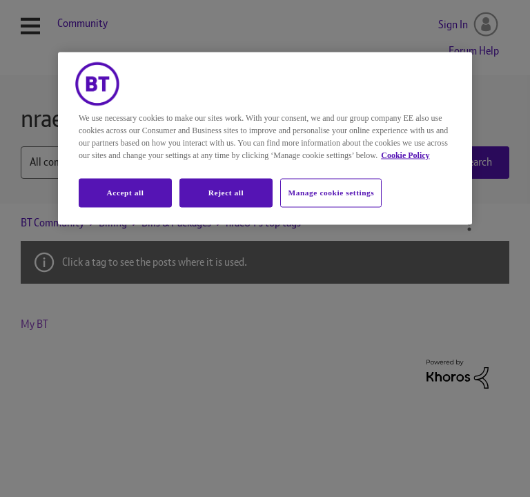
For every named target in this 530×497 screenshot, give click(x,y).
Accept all (125, 192)
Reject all (226, 192)
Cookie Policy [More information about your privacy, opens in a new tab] (405, 155)
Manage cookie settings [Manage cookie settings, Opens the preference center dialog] (331, 192)
